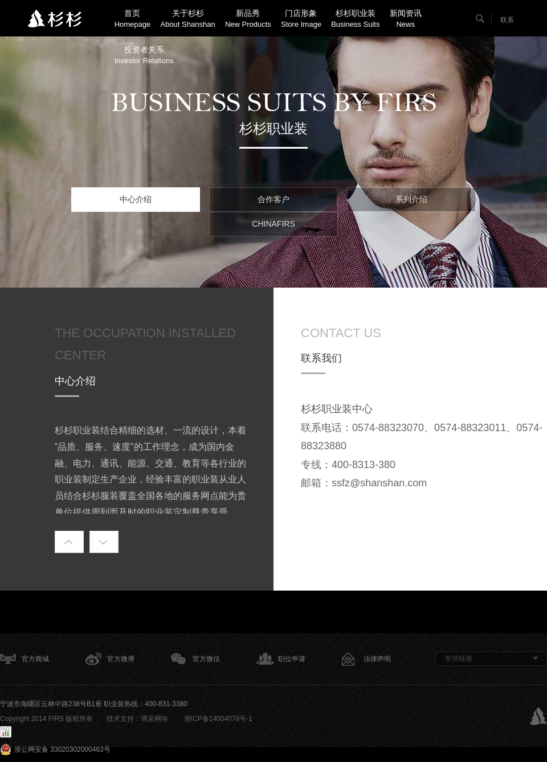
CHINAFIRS (273, 223)
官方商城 (35, 659)
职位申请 (291, 659)
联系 (507, 20)
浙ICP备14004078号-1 (217, 719)
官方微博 (120, 659)
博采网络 (154, 719)
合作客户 (273, 199)
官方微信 (206, 659)
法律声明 (377, 659)
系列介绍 (411, 199)
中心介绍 (136, 199)
